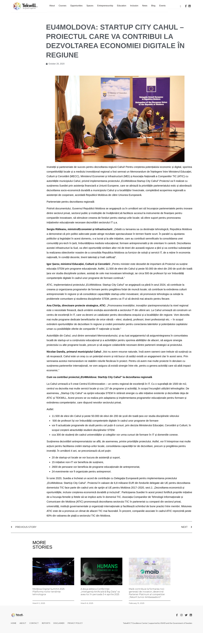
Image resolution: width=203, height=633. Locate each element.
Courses (62, 6)
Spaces (89, 6)
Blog (153, 6)
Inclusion (134, 6)
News (144, 6)
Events (162, 6)
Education (121, 6)
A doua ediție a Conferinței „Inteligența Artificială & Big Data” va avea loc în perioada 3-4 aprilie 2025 (100, 592)
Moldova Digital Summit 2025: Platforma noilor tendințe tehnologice (48, 592)
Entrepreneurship (105, 6)
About (52, 6)
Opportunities (76, 6)
